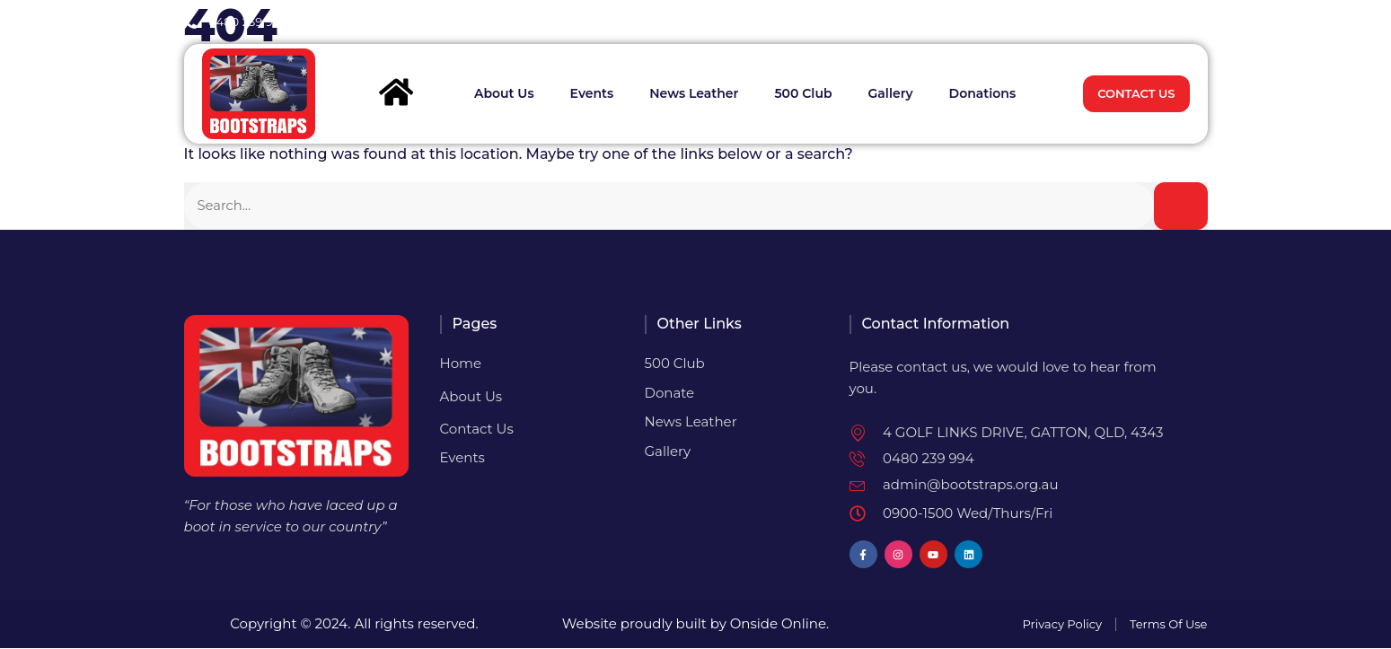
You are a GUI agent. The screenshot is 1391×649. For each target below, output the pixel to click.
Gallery (890, 93)
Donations (983, 93)
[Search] (1181, 206)
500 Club (803, 93)
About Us (504, 93)
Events (592, 93)
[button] (1192, 22)
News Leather (693, 93)
